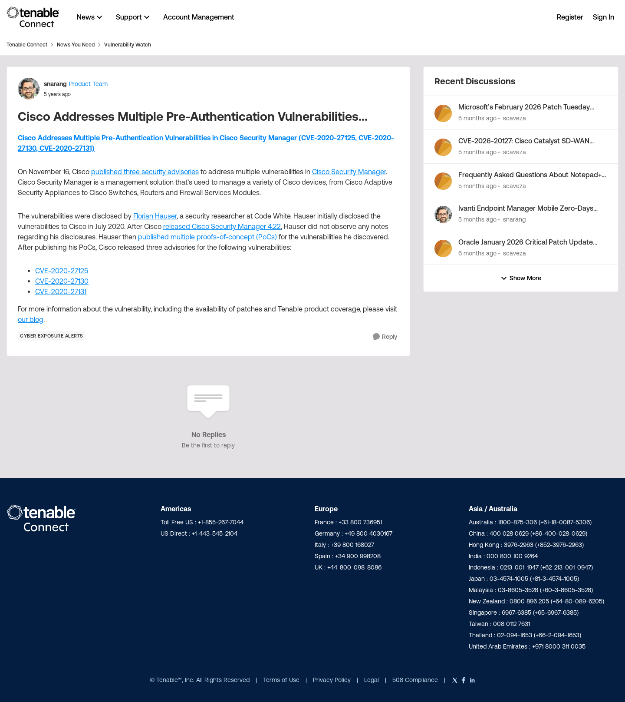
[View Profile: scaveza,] (443, 113)
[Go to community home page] (33, 17)
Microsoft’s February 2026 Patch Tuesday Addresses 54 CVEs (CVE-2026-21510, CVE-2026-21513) (527, 107)
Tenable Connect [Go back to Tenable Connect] (27, 44)
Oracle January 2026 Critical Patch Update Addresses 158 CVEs (525, 242)
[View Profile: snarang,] (443, 214)
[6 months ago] (477, 253)
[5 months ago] (477, 118)
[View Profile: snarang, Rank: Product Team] (28, 88)
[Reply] (385, 337)
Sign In (603, 17)
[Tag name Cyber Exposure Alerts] (52, 336)
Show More (520, 278)
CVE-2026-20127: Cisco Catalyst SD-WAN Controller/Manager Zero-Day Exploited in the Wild (530, 141)
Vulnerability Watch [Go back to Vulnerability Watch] (127, 44)
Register (570, 17)
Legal (372, 679)
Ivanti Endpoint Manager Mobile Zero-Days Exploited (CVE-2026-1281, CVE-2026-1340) (526, 208)
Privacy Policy (332, 679)
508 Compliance (416, 679)
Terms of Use (281, 679)
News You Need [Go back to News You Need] (76, 44)
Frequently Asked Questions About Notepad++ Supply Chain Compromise (531, 175)
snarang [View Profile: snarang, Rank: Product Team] (55, 83)
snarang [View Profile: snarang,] (514, 219)
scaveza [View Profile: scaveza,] (514, 118)
